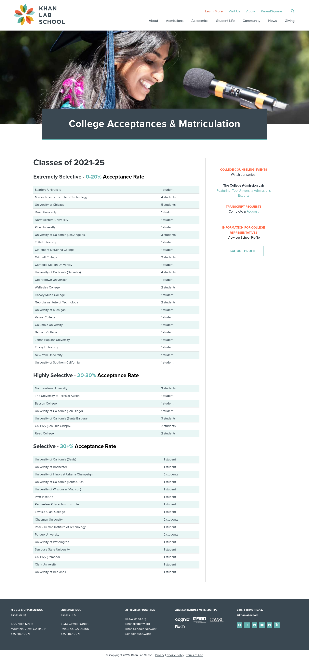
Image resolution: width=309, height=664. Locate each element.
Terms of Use (194, 655)
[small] (239, 625)
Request (253, 211)
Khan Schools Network (140, 629)
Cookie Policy (175, 655)
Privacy (159, 655)
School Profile (244, 251)
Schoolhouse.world (138, 634)
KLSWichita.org (135, 619)
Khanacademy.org (137, 624)
